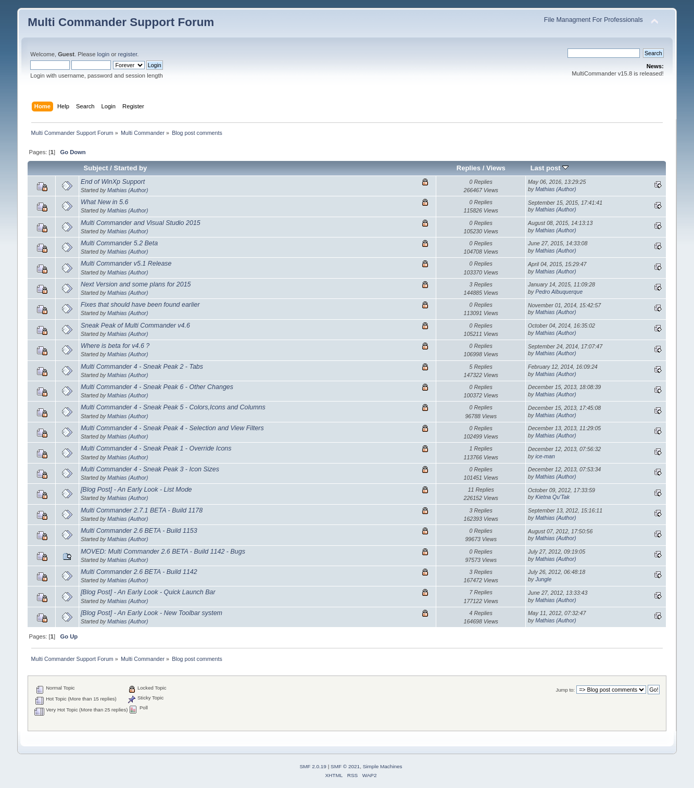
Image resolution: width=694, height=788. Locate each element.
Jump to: (565, 690)
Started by (130, 168)
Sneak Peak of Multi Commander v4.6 (135, 325)
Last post (550, 168)
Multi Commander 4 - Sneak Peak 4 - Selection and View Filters (172, 428)
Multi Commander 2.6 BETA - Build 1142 (139, 572)
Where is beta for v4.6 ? (115, 345)
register (127, 54)
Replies (469, 168)
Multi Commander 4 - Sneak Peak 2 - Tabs (142, 366)
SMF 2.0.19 (312, 766)
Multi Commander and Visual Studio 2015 (140, 223)
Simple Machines (382, 766)
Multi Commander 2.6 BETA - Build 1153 (139, 530)
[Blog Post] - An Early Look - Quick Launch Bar (148, 592)
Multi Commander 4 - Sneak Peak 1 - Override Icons (156, 448)
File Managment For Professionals (593, 19)
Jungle (543, 579)
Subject (96, 168)
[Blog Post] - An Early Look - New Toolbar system (151, 613)
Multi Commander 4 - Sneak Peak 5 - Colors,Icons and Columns (173, 407)
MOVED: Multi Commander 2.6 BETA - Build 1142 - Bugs (163, 551)
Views (496, 168)
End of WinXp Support (113, 181)
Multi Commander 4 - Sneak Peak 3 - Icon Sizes (150, 469)
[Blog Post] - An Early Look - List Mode (136, 489)
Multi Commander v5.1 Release (126, 263)
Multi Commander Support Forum (121, 22)
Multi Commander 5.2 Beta (119, 243)
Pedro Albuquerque (559, 292)
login (103, 54)
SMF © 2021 (345, 766)
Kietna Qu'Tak (552, 497)
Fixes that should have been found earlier (140, 304)
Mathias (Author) (127, 190)
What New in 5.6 (104, 202)
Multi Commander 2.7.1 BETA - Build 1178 (142, 510)
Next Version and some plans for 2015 (136, 284)
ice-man (545, 456)
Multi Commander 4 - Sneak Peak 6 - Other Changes (157, 387)
